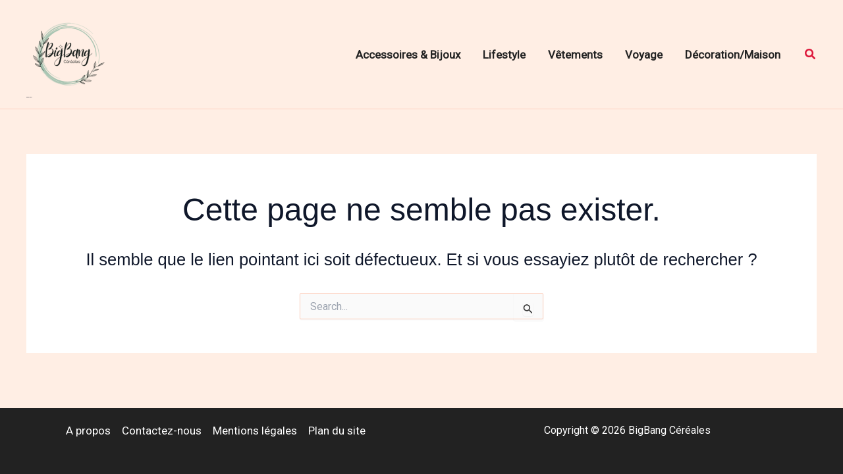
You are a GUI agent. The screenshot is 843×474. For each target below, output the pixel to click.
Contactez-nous (162, 430)
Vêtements (575, 54)
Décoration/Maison (732, 54)
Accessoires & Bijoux (408, 54)
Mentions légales (255, 430)
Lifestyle (504, 54)
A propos (88, 430)
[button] (811, 54)
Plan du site (337, 430)
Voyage (644, 54)
